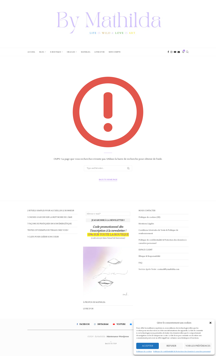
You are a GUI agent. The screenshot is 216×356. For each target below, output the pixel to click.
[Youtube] (175, 52)
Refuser (171, 346)
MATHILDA (85, 52)
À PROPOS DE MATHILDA (94, 302)
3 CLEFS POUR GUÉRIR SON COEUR (43, 237)
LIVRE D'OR (88, 309)
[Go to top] (111, 343)
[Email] (179, 52)
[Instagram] (171, 52)
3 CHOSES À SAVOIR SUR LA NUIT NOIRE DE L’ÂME (49, 217)
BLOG (41, 52)
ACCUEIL (31, 52)
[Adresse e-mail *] (108, 214)
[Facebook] (168, 52)
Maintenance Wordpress (117, 336)
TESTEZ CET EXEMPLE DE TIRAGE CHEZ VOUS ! (48, 230)
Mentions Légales (146, 224)
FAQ (140, 263)
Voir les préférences (198, 346)
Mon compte (115, 52)
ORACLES (71, 52)
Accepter (147, 346)
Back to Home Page (108, 180)
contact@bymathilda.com (168, 269)
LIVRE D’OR (99, 52)
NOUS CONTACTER (147, 211)
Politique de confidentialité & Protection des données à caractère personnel (181, 351)
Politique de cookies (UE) (149, 217)
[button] (210, 322)
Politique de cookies (144, 351)
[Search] (187, 52)
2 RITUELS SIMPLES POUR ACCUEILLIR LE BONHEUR (50, 211)
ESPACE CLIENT (145, 250)
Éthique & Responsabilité (149, 256)
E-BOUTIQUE (55, 52)
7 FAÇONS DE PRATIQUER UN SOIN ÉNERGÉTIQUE (49, 224)
